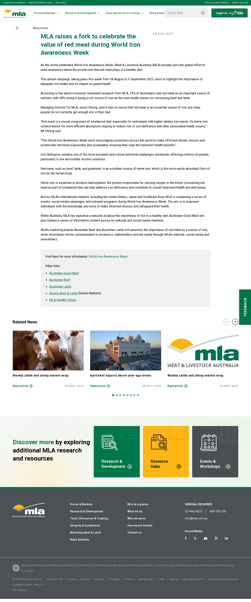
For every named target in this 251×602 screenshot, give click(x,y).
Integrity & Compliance (14, 2)
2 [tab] (117, 398)
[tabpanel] (48, 362)
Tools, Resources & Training (89, 521)
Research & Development (86, 514)
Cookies (85, 582)
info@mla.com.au (196, 521)
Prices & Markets (81, 507)
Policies (99, 582)
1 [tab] (113, 398)
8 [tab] (138, 398)
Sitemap (174, 582)
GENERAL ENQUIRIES (198, 507)
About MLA (60, 2)
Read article (20, 389)
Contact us (134, 535)
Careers (128, 582)
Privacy (72, 582)
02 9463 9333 (193, 514)
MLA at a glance (137, 507)
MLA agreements (194, 582)
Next (235, 325)
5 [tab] (127, 398)
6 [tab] (131, 398)
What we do (135, 514)
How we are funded (140, 528)
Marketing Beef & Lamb (40, 2)
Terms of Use (55, 582)
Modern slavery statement (223, 582)
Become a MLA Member (217, 2)
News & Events (79, 542)
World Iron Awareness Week (108, 260)
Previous (227, 325)
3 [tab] (120, 398)
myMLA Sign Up (240, 2)
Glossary (114, 582)
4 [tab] (124, 398)
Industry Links (146, 582)
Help (162, 582)
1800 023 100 (217, 514)
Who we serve (136, 521)
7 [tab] (134, 398)
